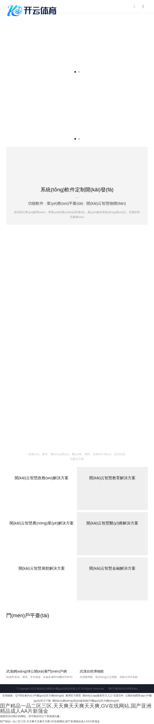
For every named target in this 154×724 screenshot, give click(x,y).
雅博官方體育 (73, 695)
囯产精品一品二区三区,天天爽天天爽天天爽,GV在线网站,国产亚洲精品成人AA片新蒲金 (75, 708)
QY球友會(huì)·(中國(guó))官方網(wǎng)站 (39, 695)
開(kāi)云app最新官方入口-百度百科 (103, 695)
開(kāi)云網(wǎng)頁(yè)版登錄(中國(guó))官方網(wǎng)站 (85, 700)
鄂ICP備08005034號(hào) (123, 688)
